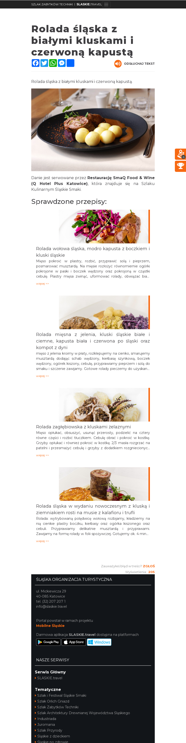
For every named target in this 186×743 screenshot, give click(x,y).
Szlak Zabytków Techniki (56, 707)
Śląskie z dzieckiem (52, 736)
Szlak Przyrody (48, 730)
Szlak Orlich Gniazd (52, 701)
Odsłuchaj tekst (134, 64)
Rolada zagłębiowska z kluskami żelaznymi (83, 427)
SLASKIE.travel (48, 678)
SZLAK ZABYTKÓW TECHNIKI (52, 4)
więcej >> (42, 283)
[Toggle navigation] (106, 4)
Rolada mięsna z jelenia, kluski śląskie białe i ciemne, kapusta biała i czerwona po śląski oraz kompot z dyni (93, 341)
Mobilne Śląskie (50, 625)
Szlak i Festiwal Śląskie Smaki (60, 695)
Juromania (45, 724)
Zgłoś (149, 566)
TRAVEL (89, 4)
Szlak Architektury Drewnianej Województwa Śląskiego (82, 713)
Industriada (45, 719)
